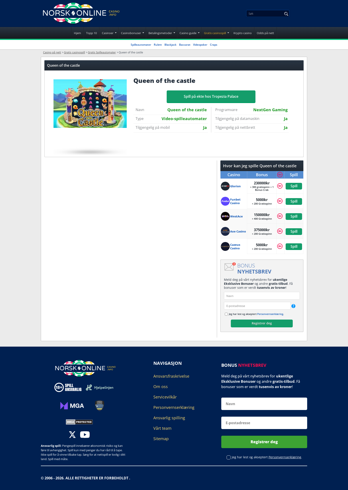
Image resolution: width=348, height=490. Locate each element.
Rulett (158, 45)
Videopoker (200, 45)
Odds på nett (265, 33)
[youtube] (85, 435)
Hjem (77, 33)
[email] (257, 306)
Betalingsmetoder (160, 33)
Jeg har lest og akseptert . (256, 314)
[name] (262, 296)
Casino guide (188, 33)
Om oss (160, 386)
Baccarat (184, 45)
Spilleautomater (141, 45)
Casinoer (107, 33)
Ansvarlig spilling (169, 417)
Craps (213, 45)
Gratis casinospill (215, 33)
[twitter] (72, 435)
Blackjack (170, 45)
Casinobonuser (131, 33)
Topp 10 (91, 33)
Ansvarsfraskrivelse (171, 376)
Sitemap (161, 438)
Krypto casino (242, 33)
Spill (293, 186)
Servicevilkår (165, 397)
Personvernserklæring (270, 314)
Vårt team (162, 428)
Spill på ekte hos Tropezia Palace (211, 96)
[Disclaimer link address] (99, 387)
